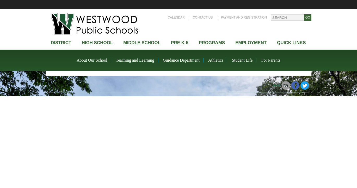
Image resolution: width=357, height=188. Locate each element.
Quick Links (291, 42)
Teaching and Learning (135, 60)
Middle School (142, 42)
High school (97, 42)
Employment (251, 42)
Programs (212, 42)
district (61, 42)
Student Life (242, 60)
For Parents (270, 60)
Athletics (215, 60)
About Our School (92, 60)
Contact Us (203, 17)
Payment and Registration (244, 17)
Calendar (176, 17)
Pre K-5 (179, 42)
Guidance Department (181, 60)
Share (277, 85)
